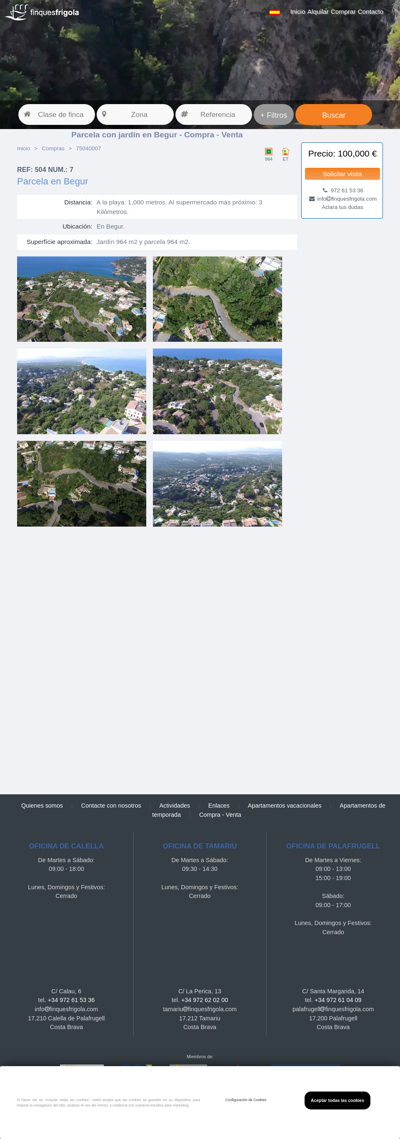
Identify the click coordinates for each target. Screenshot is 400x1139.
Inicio (297, 11)
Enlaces (219, 805)
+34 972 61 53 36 (71, 1000)
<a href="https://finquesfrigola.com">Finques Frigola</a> (157, 660)
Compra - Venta (220, 814)
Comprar (343, 11)
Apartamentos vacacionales (285, 805)
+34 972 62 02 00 (204, 1000)
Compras (53, 148)
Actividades (175, 805)
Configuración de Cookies (246, 1100)
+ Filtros (274, 115)
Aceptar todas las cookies (337, 1100)
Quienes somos (42, 805)
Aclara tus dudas (342, 207)
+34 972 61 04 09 (338, 1000)
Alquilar (318, 11)
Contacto (370, 11)
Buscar (333, 115)
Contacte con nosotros (111, 805)
